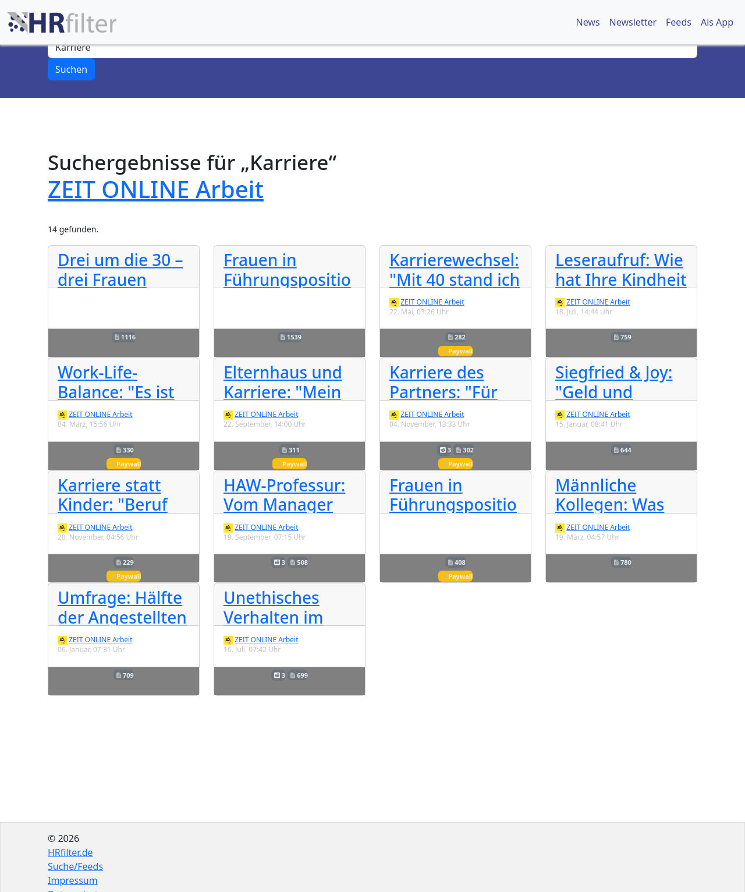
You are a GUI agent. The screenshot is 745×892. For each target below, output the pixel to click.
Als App (717, 22)
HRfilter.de (70, 852)
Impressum (73, 880)
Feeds (678, 22)
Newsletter (633, 22)
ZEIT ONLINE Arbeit (156, 189)
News (587, 22)
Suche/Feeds (75, 866)
